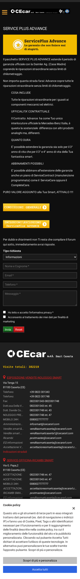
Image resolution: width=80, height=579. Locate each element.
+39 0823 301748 (39, 396)
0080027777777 (39, 419)
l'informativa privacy (40, 312)
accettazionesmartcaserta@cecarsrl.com (54, 447)
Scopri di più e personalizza (40, 560)
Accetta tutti (40, 569)
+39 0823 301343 (39, 391)
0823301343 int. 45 (41, 405)
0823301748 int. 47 (41, 414)
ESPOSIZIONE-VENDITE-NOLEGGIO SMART (34, 377)
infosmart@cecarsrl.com (44, 424)
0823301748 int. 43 (41, 410)
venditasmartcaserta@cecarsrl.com (51, 428)
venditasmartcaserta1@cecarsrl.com (51, 433)
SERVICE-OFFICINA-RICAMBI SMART (30, 460)
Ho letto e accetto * (31, 312)
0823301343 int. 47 (41, 479)
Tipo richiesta (12, 251)
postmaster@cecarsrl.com (45, 437)
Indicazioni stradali (15, 451)
